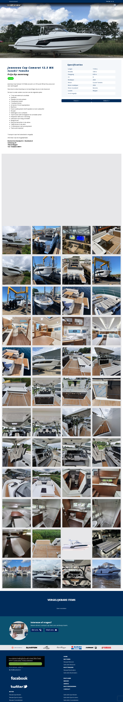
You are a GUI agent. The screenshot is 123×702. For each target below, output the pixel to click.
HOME (65, 656)
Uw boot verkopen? (13, 1)
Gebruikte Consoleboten (71, 700)
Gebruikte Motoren (69, 665)
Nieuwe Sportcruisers (15, 697)
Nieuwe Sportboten (15, 695)
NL (109, 1)
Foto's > (76, 101)
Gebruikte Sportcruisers (71, 697)
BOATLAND (67, 678)
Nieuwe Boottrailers (70, 670)
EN (113, 1)
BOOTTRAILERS (68, 667)
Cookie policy (17, 660)
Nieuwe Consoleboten (16, 700)
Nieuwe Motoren (69, 662)
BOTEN (11, 691)
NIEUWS (66, 681)
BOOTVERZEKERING (70, 686)
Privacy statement (27, 660)
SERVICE (66, 684)
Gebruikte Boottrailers (70, 673)
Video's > (106, 101)
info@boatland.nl (15, 670)
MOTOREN (67, 659)
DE (111, 1)
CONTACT (67, 689)
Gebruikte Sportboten (70, 695)
